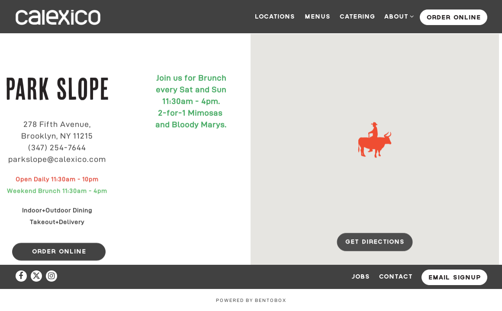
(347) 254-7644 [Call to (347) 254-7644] (57, 147)
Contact (395, 276)
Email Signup (454, 277)
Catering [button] (357, 16)
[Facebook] (21, 276)
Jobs (360, 276)
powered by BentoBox (251, 300)
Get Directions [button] (375, 242)
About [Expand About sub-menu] (397, 15)
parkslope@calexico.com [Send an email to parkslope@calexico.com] (57, 159)
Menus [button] (318, 16)
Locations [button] (275, 16)
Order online (454, 17)
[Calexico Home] (58, 16)
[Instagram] (51, 276)
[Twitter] (36, 276)
